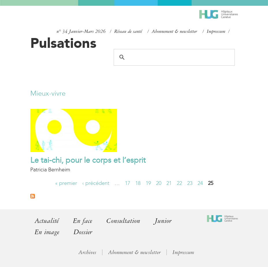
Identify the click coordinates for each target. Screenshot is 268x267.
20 (158, 183)
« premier (66, 183)
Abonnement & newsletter (174, 31)
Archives (87, 252)
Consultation (123, 221)
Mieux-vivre (47, 93)
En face (82, 221)
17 (127, 183)
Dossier (83, 232)
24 (200, 183)
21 (169, 183)
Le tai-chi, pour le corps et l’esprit (88, 160)
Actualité (47, 221)
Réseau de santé (128, 31)
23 (189, 183)
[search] (173, 57)
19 (148, 183)
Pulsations (63, 43)
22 (179, 183)
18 (137, 183)
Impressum (216, 31)
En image (47, 232)
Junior (163, 221)
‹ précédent (95, 183)
